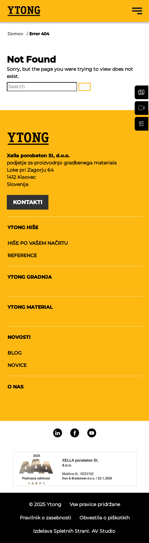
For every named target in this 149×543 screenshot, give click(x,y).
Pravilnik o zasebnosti (45, 518)
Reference (22, 255)
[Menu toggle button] (137, 11)
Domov (15, 33)
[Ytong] (24, 11)
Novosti (19, 337)
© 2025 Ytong (45, 504)
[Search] (42, 86)
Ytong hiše (23, 227)
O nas (16, 387)
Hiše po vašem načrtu (38, 243)
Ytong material (30, 307)
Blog (15, 353)
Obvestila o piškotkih (104, 518)
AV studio (103, 531)
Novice (17, 365)
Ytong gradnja (30, 277)
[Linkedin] (58, 433)
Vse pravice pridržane (95, 504)
